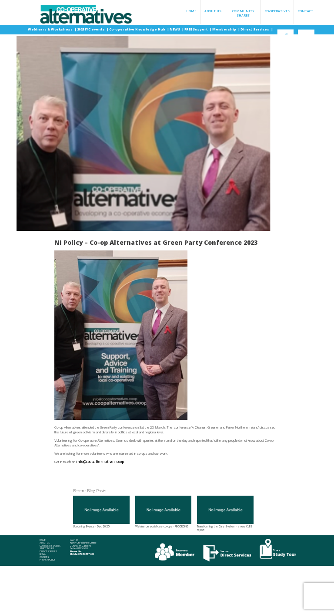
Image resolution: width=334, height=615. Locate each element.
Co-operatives (277, 11)
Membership (224, 29)
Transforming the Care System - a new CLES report (225, 514)
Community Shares (243, 13)
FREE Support (197, 29)
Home (191, 11)
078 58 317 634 (86, 554)
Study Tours (47, 548)
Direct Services (255, 29)
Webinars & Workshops (50, 29)
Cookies (44, 557)
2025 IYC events (91, 29)
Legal (43, 554)
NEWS (175, 29)
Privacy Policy (47, 559)
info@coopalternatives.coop (100, 461)
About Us (212, 11)
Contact (305, 11)
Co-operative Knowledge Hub (137, 29)
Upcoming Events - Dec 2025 (101, 512)
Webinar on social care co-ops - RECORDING (163, 512)
